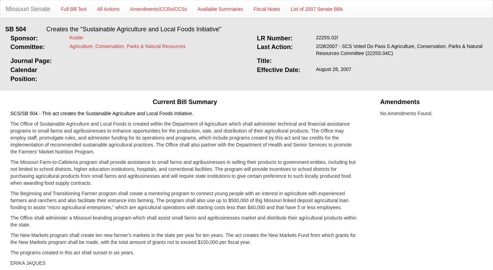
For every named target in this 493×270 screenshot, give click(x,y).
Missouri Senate (28, 9)
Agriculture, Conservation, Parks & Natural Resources (127, 46)
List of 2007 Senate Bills (317, 9)
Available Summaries (220, 9)
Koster (76, 37)
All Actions (108, 9)
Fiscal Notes (267, 9)
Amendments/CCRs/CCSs (158, 9)
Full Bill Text (74, 9)
